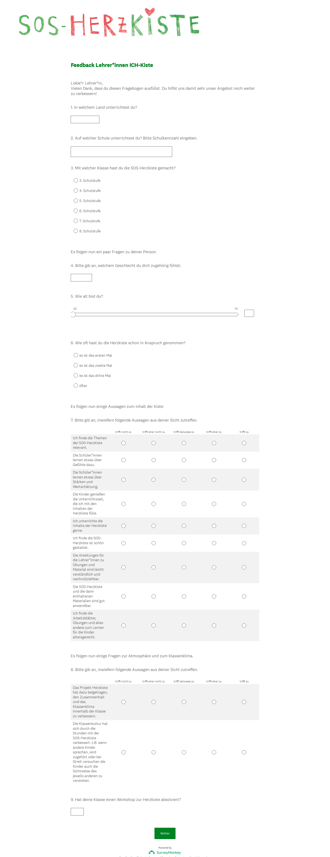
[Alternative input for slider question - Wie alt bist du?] (249, 301)
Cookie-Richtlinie (175, 846)
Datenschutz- (152, 846)
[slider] (73, 302)
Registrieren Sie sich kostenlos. (193, 826)
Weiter (165, 802)
